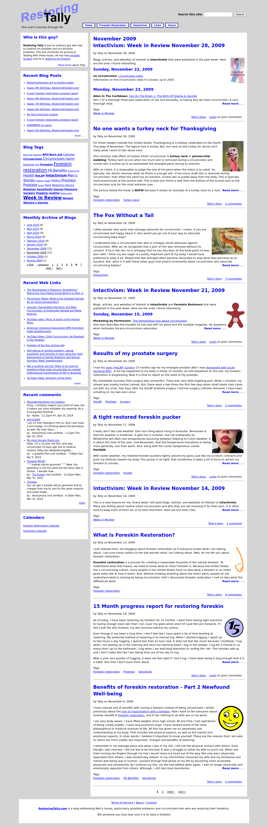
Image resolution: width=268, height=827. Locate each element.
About (172, 25)
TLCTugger (38, 474)
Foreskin (46, 164)
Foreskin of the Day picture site (45, 345)
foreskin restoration (131, 715)
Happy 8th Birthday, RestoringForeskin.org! (53, 98)
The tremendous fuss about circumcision (160, 320)
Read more (64, 65)
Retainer (29, 189)
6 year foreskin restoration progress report (52, 119)
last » (182, 791)
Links (157, 25)
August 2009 (34, 260)
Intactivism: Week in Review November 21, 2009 (159, 290)
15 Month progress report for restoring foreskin (158, 606)
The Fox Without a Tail (123, 215)
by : (29, 415)
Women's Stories (35, 202)
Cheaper (32, 482)
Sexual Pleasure (65, 189)
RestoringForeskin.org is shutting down (50, 82)
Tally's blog (198, 117)
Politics (56, 180)
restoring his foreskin (57, 58)
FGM (37, 165)
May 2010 (33, 228)
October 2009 (35, 256)
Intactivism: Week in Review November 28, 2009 (159, 45)
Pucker (127, 472)
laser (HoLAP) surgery (120, 367)
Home (89, 25)
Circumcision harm (59, 159)
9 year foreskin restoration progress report (52, 93)
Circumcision (32, 158)
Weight (68, 198)
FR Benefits (131, 778)
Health (28, 175)
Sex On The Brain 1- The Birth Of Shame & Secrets (163, 96)
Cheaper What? (36, 461)
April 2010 (33, 232)
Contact (151, 802)
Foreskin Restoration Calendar (41, 525)
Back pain (28, 155)
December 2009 (36, 248)
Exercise (28, 164)
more (82, 502)
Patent (47, 181)
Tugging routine (47, 193)
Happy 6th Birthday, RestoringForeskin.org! (53, 109)
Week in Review (103, 113)
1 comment (234, 523)
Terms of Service (122, 802)
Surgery (125, 401)
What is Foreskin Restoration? (134, 535)
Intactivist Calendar (35, 531)
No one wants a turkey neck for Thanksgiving (154, 128)
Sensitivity (145, 671)
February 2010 (35, 240)
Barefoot (38, 155)
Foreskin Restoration (112, 25)
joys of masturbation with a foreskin (146, 711)
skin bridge (33, 419)
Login (213, 117)
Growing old (73, 171)
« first (30, 264)
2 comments (233, 203)
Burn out (55, 154)
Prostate (110, 401)
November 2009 (36, 252)
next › (171, 791)
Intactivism (140, 25)
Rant (48, 185)
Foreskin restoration (106, 200)
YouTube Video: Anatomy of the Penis (49, 378)
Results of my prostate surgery (135, 353)
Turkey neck (131, 200)
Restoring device (63, 185)
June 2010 (33, 225)
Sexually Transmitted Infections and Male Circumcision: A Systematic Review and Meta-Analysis (54, 310)
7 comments (233, 278)
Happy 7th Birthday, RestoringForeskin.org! (53, 103)
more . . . (79, 135)
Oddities (40, 181)
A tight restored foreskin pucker (137, 417)
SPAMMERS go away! (39, 125)
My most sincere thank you (43, 440)
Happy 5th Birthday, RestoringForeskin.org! (53, 130)
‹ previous (43, 264)
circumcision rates (131, 76)
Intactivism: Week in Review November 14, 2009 (159, 488)
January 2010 (35, 244)
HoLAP (97, 401)
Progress (129, 671)
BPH (46, 154)
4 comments (233, 594)
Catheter (69, 154)
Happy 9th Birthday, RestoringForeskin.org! (53, 88)
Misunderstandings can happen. (46, 402)
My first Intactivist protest (42, 114)
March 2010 (34, 236)
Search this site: (191, 14)
